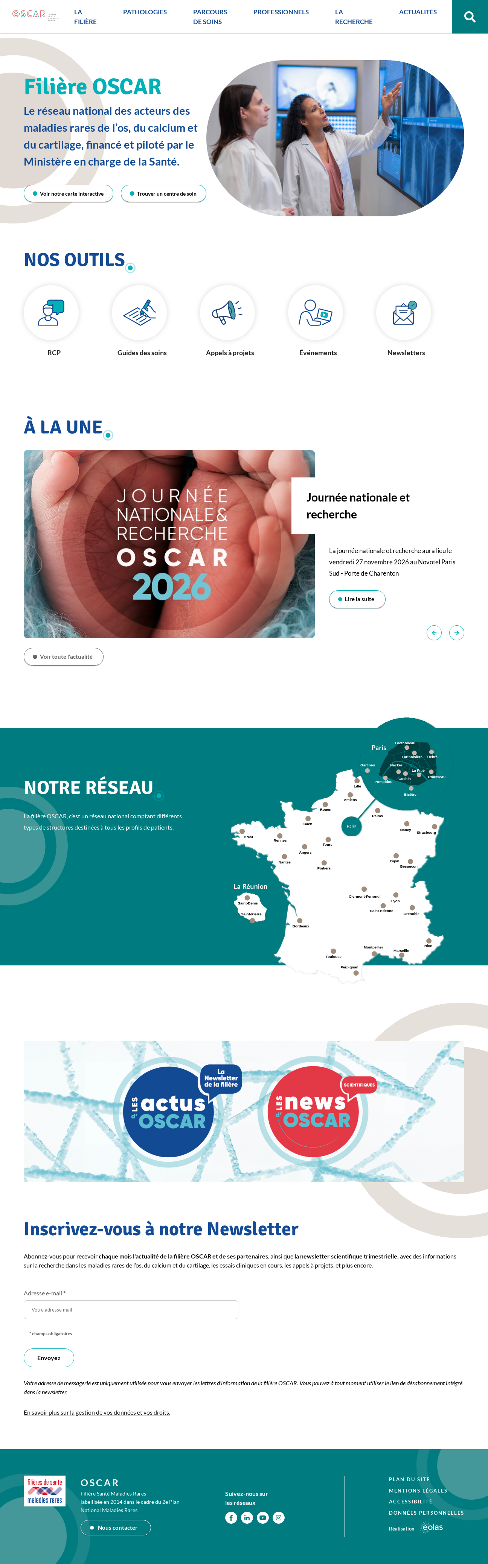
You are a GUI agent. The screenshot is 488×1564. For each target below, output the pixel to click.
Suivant (456, 633)
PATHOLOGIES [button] (138, 15)
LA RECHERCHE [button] (347, 20)
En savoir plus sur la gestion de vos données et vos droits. (97, 1414)
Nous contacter (118, 1527)
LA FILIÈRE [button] (78, 20)
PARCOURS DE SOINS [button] (203, 20)
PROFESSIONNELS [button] (274, 15)
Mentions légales (418, 1490)
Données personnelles (426, 1512)
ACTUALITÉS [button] (411, 15)
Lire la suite (361, 599)
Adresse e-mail (45, 1294)
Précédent (434, 633)
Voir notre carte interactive (73, 193)
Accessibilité (411, 1502)
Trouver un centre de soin (167, 193)
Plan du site (409, 1479)
